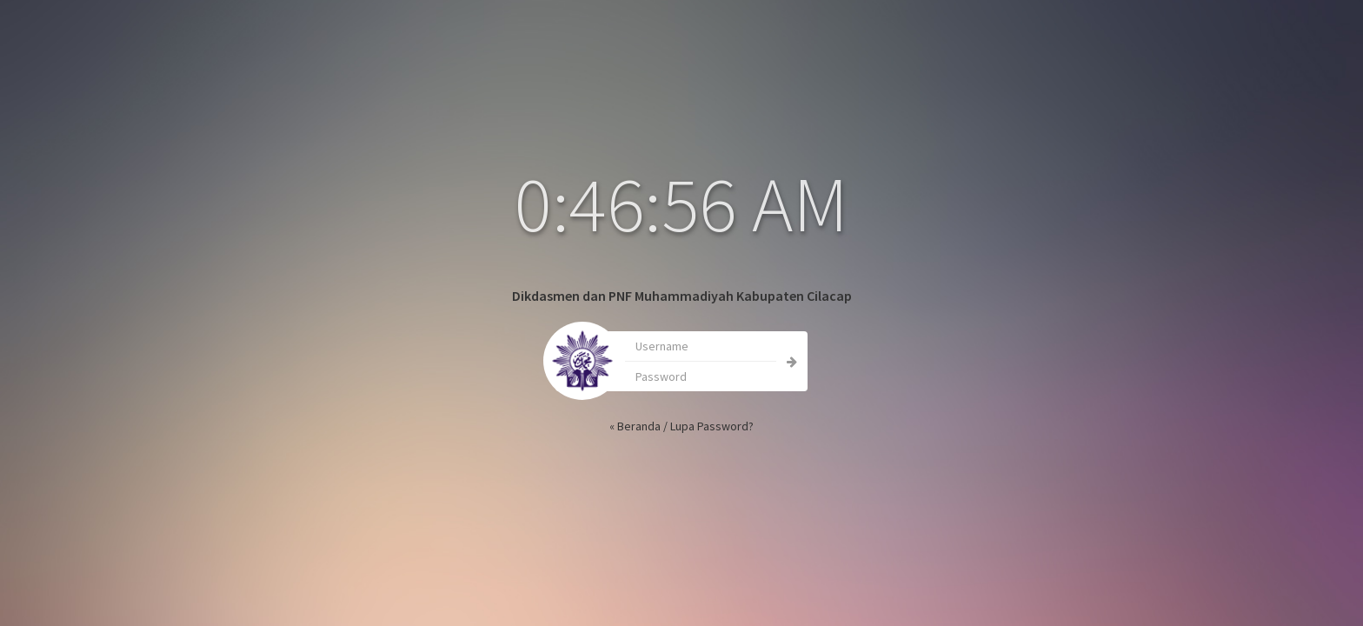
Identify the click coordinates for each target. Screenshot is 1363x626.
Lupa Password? (684, 426)
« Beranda (607, 426)
